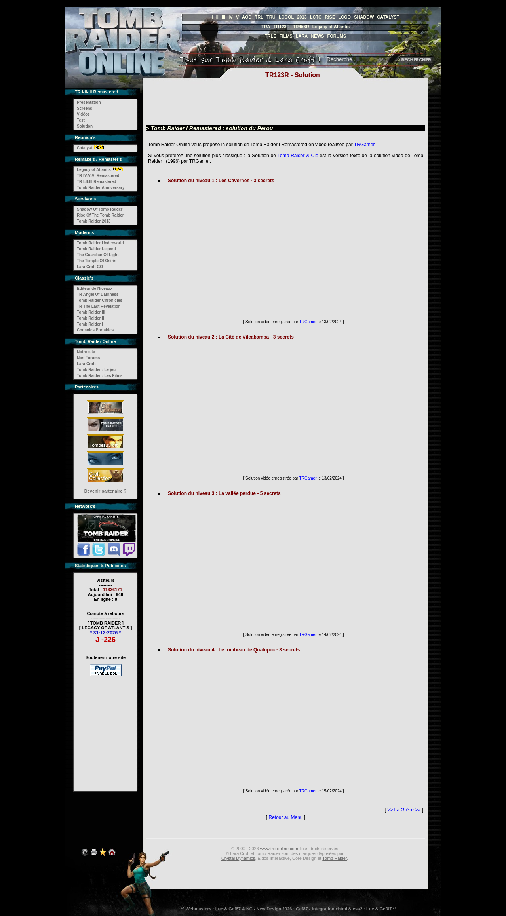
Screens (84, 108)
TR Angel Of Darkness (97, 294)
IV (230, 17)
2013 (301, 17)
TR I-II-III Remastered (96, 181)
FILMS (286, 36)
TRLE (270, 36)
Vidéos (83, 114)
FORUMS (336, 36)
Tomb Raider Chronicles (99, 300)
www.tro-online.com (279, 848)
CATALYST (388, 17)
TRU (271, 17)
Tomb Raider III (91, 312)
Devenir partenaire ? (105, 491)
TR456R (301, 26)
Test (81, 120)
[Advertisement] (105, 728)
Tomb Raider (334, 858)
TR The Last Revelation (99, 306)
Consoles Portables (95, 330)
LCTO (316, 17)
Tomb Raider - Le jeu (96, 370)
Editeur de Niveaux (94, 288)
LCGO (344, 17)
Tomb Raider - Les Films (99, 375)
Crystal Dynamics (238, 858)
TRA (265, 26)
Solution (85, 126)
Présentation (89, 102)
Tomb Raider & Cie (298, 155)
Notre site (86, 352)
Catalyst (84, 148)
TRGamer (364, 144)
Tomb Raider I (90, 324)
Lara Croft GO (90, 267)
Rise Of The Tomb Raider (100, 215)
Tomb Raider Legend (96, 249)
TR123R (282, 26)
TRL (259, 17)
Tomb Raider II (90, 318)
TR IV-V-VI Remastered (98, 175)
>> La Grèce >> (403, 810)
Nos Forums (88, 358)
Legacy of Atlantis (331, 26)
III (223, 17)
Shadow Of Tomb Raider (99, 209)
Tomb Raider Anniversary (101, 187)
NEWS (317, 36)
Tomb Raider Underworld (100, 243)
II (217, 17)
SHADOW (364, 17)
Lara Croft (86, 364)
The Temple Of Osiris (96, 261)
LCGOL (286, 17)
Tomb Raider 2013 (93, 221)
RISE (330, 17)
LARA (302, 36)
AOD (246, 17)
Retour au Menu (285, 817)
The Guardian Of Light (98, 255)
